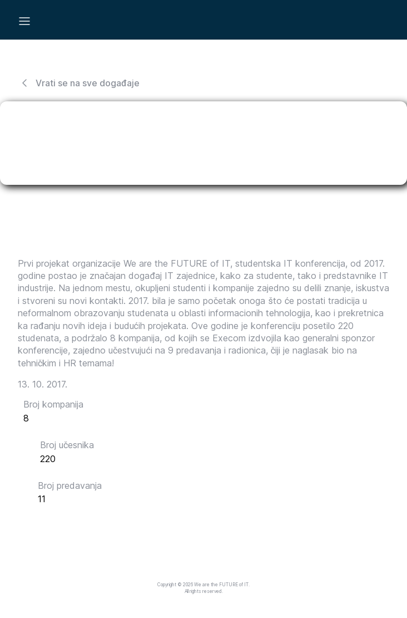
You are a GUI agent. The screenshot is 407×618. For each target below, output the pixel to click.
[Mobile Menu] (24, 21)
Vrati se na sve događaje (79, 83)
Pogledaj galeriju (74, 526)
